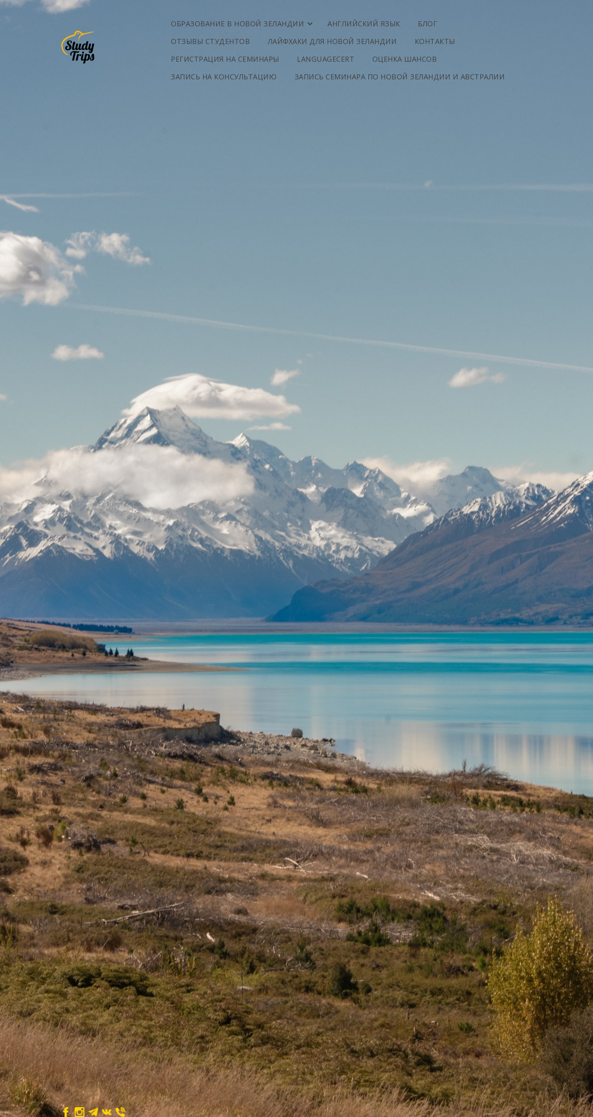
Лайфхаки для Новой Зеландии (332, 41)
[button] (241, 20)
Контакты (435, 41)
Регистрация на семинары (225, 59)
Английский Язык (364, 23)
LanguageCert (325, 59)
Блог (427, 23)
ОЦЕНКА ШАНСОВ (404, 59)
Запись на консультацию (223, 76)
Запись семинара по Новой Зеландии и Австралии (400, 76)
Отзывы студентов (210, 41)
